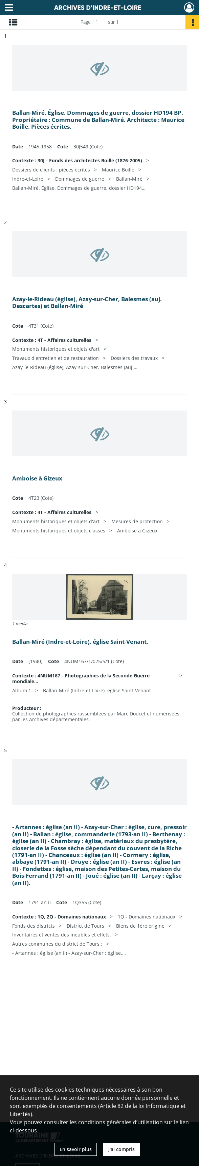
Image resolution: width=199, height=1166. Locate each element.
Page (86, 22)
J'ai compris (121, 1149)
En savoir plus (76, 1149)
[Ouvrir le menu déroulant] (9, 8)
